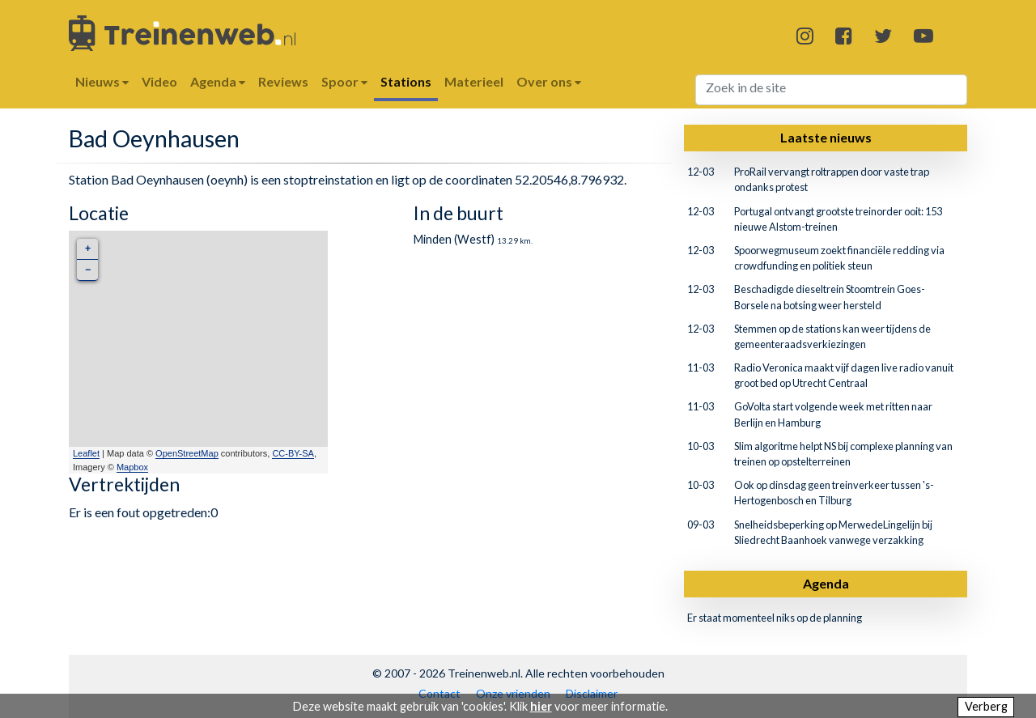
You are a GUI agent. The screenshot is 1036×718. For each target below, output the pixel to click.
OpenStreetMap (187, 453)
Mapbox (132, 467)
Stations (405, 81)
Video (159, 81)
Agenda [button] (217, 81)
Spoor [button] (344, 81)
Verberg (986, 706)
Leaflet (86, 453)
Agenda (826, 583)
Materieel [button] (473, 81)
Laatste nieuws (826, 137)
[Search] (831, 89)
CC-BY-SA (293, 453)
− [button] (88, 270)
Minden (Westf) (454, 239)
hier (541, 706)
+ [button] (88, 249)
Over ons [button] (548, 81)
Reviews (283, 81)
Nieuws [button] (102, 81)
